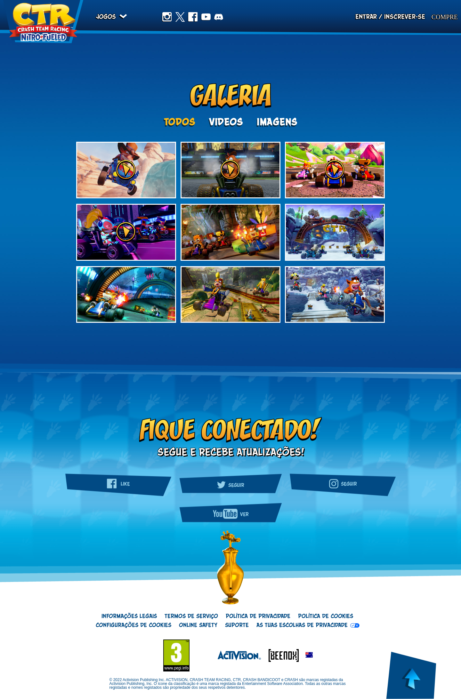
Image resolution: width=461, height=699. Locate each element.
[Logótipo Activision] (236, 655)
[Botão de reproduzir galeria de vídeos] (126, 170)
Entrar (366, 16)
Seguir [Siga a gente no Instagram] (343, 483)
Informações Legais (129, 616)
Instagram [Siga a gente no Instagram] (167, 17)
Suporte (237, 625)
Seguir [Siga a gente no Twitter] (230, 484)
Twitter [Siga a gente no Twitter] (180, 17)
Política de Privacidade (258, 616)
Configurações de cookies (133, 625)
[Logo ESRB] (179, 655)
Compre (445, 16)
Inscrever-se (404, 16)
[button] (308, 655)
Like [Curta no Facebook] (118, 483)
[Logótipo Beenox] (280, 655)
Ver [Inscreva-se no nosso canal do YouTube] (230, 514)
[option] (230, 232)
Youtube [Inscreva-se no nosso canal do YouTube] (206, 17)
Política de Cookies (325, 616)
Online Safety (198, 625)
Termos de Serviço (191, 616)
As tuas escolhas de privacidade (302, 625)
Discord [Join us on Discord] (218, 17)
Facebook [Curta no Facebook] (193, 17)
